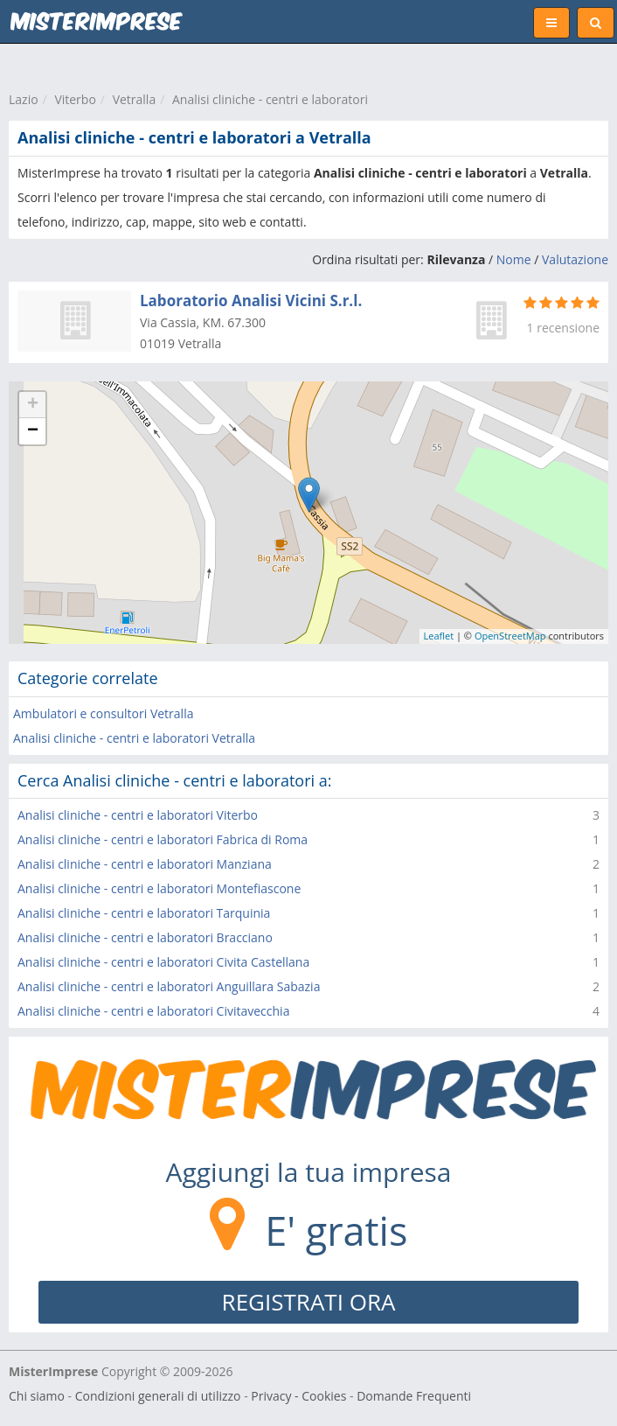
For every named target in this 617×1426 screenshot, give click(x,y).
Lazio (23, 99)
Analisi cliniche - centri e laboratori (270, 99)
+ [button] (32, 405)
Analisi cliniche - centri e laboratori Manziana (144, 864)
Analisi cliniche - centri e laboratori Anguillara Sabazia (168, 986)
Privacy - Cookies (298, 1396)
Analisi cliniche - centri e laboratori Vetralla (134, 738)
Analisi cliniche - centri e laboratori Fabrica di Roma (162, 839)
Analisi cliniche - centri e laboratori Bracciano (145, 937)
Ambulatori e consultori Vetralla (103, 713)
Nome (513, 259)
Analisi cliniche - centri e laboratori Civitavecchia (153, 1011)
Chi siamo (37, 1396)
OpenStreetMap (510, 635)
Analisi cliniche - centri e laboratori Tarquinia (143, 913)
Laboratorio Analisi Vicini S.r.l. (251, 300)
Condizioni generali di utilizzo (158, 1396)
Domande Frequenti (414, 1396)
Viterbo (74, 99)
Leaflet (439, 635)
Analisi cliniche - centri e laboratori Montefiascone (159, 888)
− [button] (32, 431)
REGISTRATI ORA (309, 1302)
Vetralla (134, 99)
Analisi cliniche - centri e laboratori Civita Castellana (163, 962)
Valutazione (575, 259)
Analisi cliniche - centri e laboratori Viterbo (137, 815)
